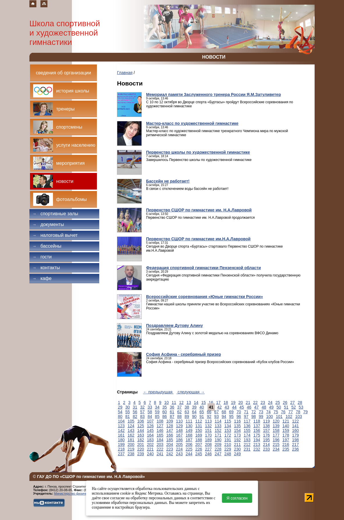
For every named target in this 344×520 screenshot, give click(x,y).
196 (276, 439)
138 (266, 425)
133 (218, 425)
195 (266, 439)
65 (201, 411)
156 (256, 430)
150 (198, 430)
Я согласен (236, 498)
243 (179, 453)
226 (198, 449)
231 (247, 449)
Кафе (42, 278)
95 (231, 416)
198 (295, 439)
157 (266, 430)
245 (198, 453)
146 (160, 430)
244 (189, 453)
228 (218, 449)
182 (140, 439)
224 (179, 449)
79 (305, 411)
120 (276, 421)
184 (160, 439)
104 (121, 421)
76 (283, 411)
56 (135, 411)
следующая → (190, 392)
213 (256, 444)
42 (219, 407)
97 (246, 416)
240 (150, 453)
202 (150, 444)
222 (160, 449)
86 (164, 416)
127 (160, 425)
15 (203, 402)
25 (277, 402)
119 (266, 421)
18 (226, 402)
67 (216, 411)
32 (142, 407)
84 (150, 416)
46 (249, 407)
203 (160, 444)
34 (157, 407)
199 (121, 444)
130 (189, 425)
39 (194, 407)
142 (121, 430)
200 (130, 444)
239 (140, 453)
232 (256, 449)
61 (172, 411)
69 (231, 411)
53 (301, 407)
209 (218, 444)
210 (227, 444)
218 (121, 449)
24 (270, 402)
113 (208, 421)
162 (130, 435)
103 (298, 416)
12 (181, 402)
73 (261, 411)
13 (189, 402)
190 (218, 439)
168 (189, 435)
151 (208, 430)
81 (127, 416)
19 (233, 402)
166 (169, 435)
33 (150, 407)
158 (276, 430)
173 (237, 435)
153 (227, 430)
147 (169, 430)
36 (172, 407)
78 (298, 411)
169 (198, 435)
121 (285, 421)
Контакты (46, 267)
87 (172, 416)
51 (286, 407)
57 (142, 411)
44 (234, 407)
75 (276, 411)
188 (198, 439)
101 (279, 416)
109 (169, 421)
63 (187, 411)
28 (300, 402)
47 (256, 407)
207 (198, 444)
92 (209, 416)
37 (179, 407)
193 (247, 439)
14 (196, 402)
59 (157, 411)
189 (208, 439)
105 (130, 421)
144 (140, 430)
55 (127, 411)
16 (211, 402)
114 (218, 421)
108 (160, 421)
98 (253, 416)
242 (169, 453)
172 (227, 435)
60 (164, 411)
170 (208, 435)
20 (240, 402)
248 (227, 453)
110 (179, 421)
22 (255, 402)
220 (140, 449)
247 (218, 453)
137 (256, 425)
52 (293, 407)
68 (224, 411)
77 (290, 411)
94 (224, 416)
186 (179, 439)
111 (189, 421)
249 (237, 453)
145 (150, 430)
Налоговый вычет (55, 235)
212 (247, 444)
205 (179, 444)
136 (247, 425)
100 (269, 416)
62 (179, 411)
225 (189, 449)
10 (166, 402)
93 (216, 416)
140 (285, 425)
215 (276, 444)
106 (140, 421)
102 (289, 416)
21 (248, 402)
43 (227, 407)
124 (130, 425)
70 (239, 411)
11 (174, 402)
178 (285, 435)
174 (247, 435)
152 (218, 430)
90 (194, 416)
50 (278, 407)
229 (227, 449)
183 (150, 439)
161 (121, 435)
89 (187, 416)
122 (295, 421)
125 (140, 425)
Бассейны (46, 246)
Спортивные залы (55, 213)
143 (130, 430)
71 (246, 411)
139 (276, 425)
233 (266, 449)
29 (120, 407)
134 (227, 425)
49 (271, 407)
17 (218, 402)
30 (127, 407)
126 (150, 425)
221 (150, 449)
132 (208, 425)
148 (179, 430)
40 (201, 407)
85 (157, 416)
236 (295, 449)
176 (266, 435)
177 (276, 435)
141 (295, 425)
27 (292, 402)
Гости (42, 256)
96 (239, 416)
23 (262, 402)
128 (169, 425)
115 (227, 421)
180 (121, 439)
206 (189, 444)
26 (285, 402)
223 (169, 449)
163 (140, 435)
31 (135, 407)
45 (242, 407)
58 (150, 411)
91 (201, 416)
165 (160, 435)
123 (121, 425)
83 (142, 416)
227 (208, 449)
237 (121, 453)
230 (237, 449)
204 (169, 444)
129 (179, 425)
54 (120, 411)
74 (268, 411)
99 (261, 416)
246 (208, 453)
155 (247, 430)
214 (266, 444)
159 (285, 430)
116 (237, 421)
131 (198, 425)
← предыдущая (158, 392)
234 (276, 449)
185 (169, 439)
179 (295, 435)
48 (264, 407)
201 (140, 444)
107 (150, 421)
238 (130, 453)
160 (295, 430)
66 (209, 411)
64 (194, 411)
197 (285, 439)
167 (179, 435)
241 (160, 453)
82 (135, 416)
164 (150, 435)
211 (237, 444)
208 (208, 444)
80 (120, 416)
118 (256, 421)
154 (237, 430)
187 (189, 439)
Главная (124, 72)
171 (218, 435)
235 (285, 449)
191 (227, 439)
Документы (48, 224)
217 (295, 444)
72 (253, 411)
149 (189, 430)
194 (256, 439)
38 (187, 407)
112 (198, 421)
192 (237, 439)
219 (130, 449)
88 (179, 416)
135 (237, 425)
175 (256, 435)
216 (285, 444)
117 (247, 421)
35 (164, 407)
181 (130, 439)
